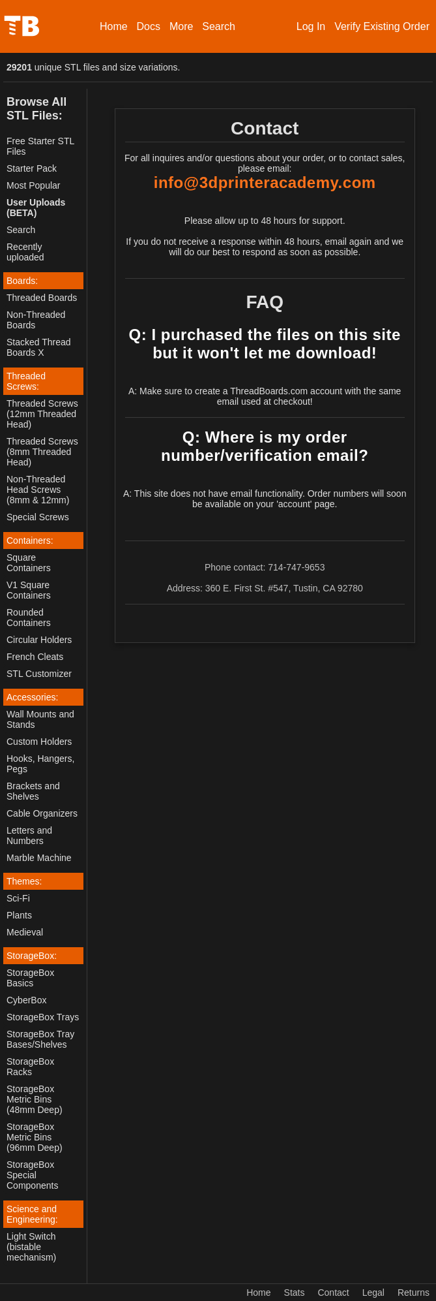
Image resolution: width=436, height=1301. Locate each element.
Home (114, 26)
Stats (294, 1292)
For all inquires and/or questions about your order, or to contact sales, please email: (264, 163)
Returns (413, 1292)
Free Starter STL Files (40, 146)
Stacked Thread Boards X (39, 347)
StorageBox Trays (43, 1017)
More (181, 26)
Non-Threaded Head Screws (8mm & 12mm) (38, 489)
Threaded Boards (42, 297)
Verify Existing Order (381, 26)
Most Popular (33, 185)
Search (218, 26)
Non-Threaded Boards (36, 319)
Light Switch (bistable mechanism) (31, 1246)
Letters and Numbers (29, 835)
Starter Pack (32, 168)
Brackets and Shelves (33, 791)
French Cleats (35, 656)
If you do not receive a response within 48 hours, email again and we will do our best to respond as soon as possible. (264, 246)
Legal (373, 1292)
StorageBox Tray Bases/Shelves (40, 1039)
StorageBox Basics (30, 977)
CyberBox (26, 1000)
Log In (311, 26)
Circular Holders (39, 640)
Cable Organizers (42, 813)
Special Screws (38, 517)
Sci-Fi (18, 898)
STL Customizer (39, 673)
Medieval (25, 932)
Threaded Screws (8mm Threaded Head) (42, 451)
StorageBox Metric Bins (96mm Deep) (35, 1137)
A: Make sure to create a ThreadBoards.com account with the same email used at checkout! (264, 396)
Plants (19, 915)
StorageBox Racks (30, 1066)
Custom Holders (39, 741)
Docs (148, 26)
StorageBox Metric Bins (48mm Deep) (35, 1099)
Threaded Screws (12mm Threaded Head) (42, 414)
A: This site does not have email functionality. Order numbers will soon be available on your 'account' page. (264, 498)
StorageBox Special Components (32, 1175)
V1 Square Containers (29, 590)
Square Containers (29, 562)
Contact (333, 1292)
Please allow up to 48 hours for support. (264, 220)
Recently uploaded (25, 252)
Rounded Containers (29, 617)
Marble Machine (39, 858)
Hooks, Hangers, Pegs (40, 763)
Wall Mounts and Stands (40, 719)
